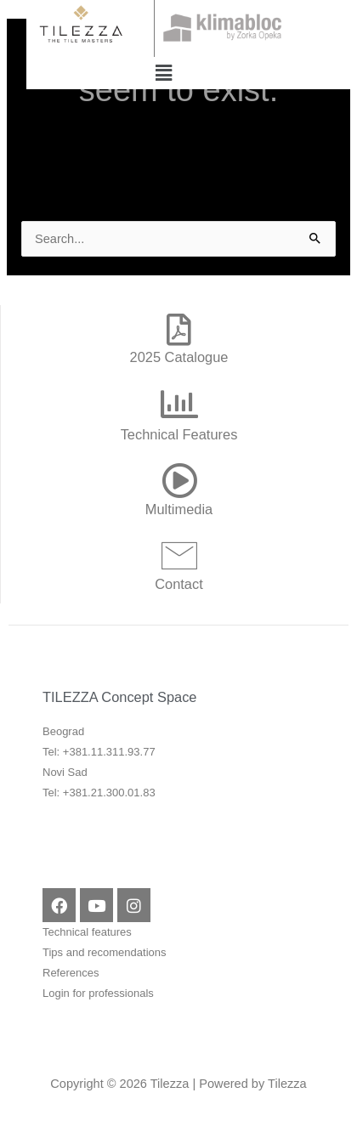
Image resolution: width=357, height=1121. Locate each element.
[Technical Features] (179, 404)
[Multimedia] (179, 480)
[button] (163, 73)
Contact (179, 584)
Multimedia (178, 509)
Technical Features (179, 434)
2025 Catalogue (179, 357)
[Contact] (179, 555)
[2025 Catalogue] (179, 330)
